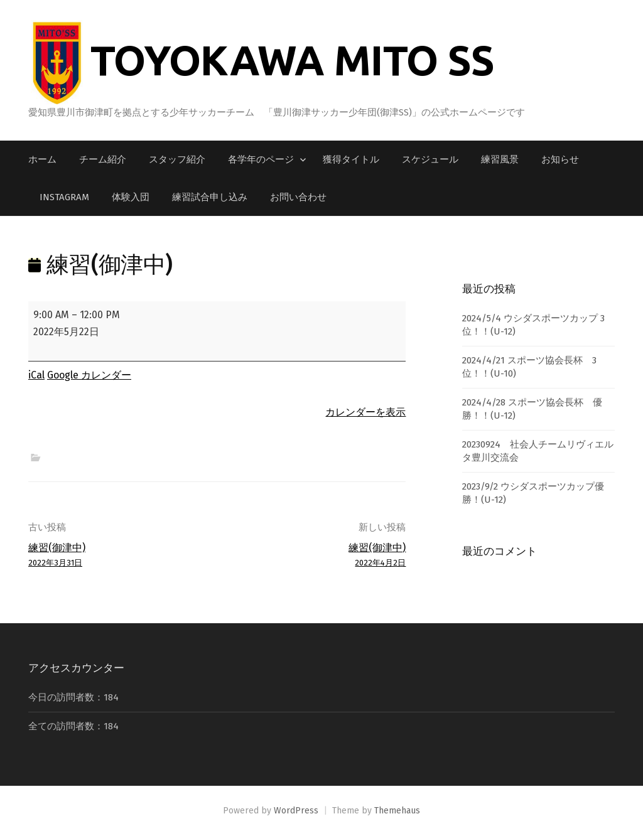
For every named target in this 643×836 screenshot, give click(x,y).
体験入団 (130, 197)
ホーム (42, 159)
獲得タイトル (351, 159)
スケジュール (430, 159)
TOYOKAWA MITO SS (292, 59)
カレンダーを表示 (365, 412)
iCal (36, 375)
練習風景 (500, 159)
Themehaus (397, 810)
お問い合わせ (298, 197)
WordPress (296, 810)
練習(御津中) (119, 556)
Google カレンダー (89, 375)
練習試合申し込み (209, 197)
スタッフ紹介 (177, 159)
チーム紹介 (102, 159)
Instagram (64, 197)
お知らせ (560, 159)
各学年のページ (261, 159)
